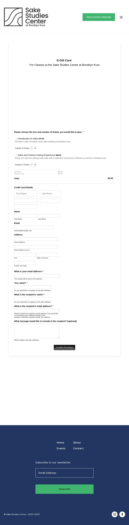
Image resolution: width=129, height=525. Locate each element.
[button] (121, 17)
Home (60, 442)
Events (61, 448)
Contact (78, 448)
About (77, 442)
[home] (42, 17)
